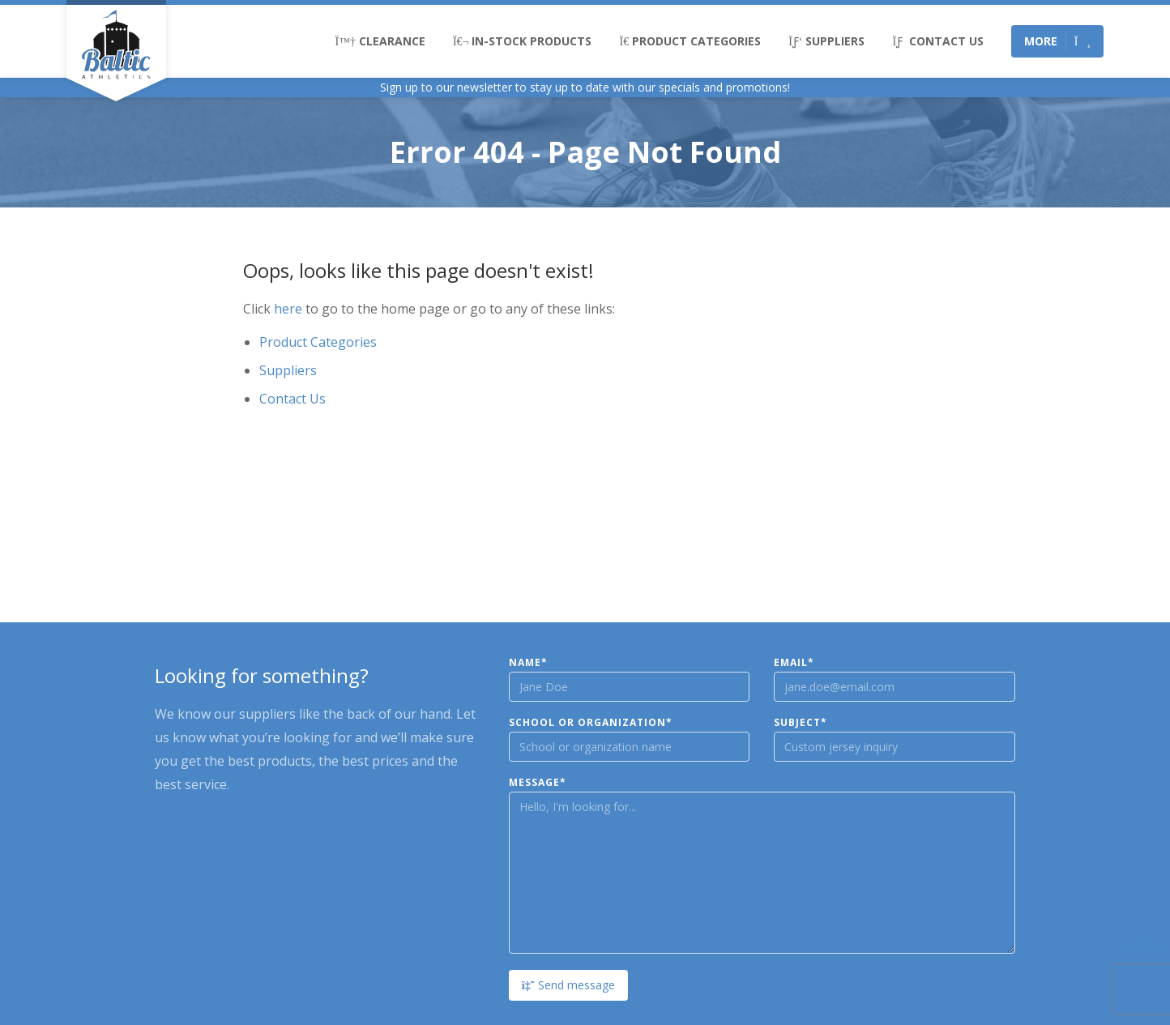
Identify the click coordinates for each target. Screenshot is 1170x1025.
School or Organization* (591, 723)
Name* (528, 663)
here (288, 309)
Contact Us (937, 41)
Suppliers (826, 41)
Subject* (800, 723)
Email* (794, 663)
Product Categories (690, 41)
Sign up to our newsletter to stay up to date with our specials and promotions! (585, 87)
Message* (537, 783)
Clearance (380, 41)
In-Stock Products (522, 41)
